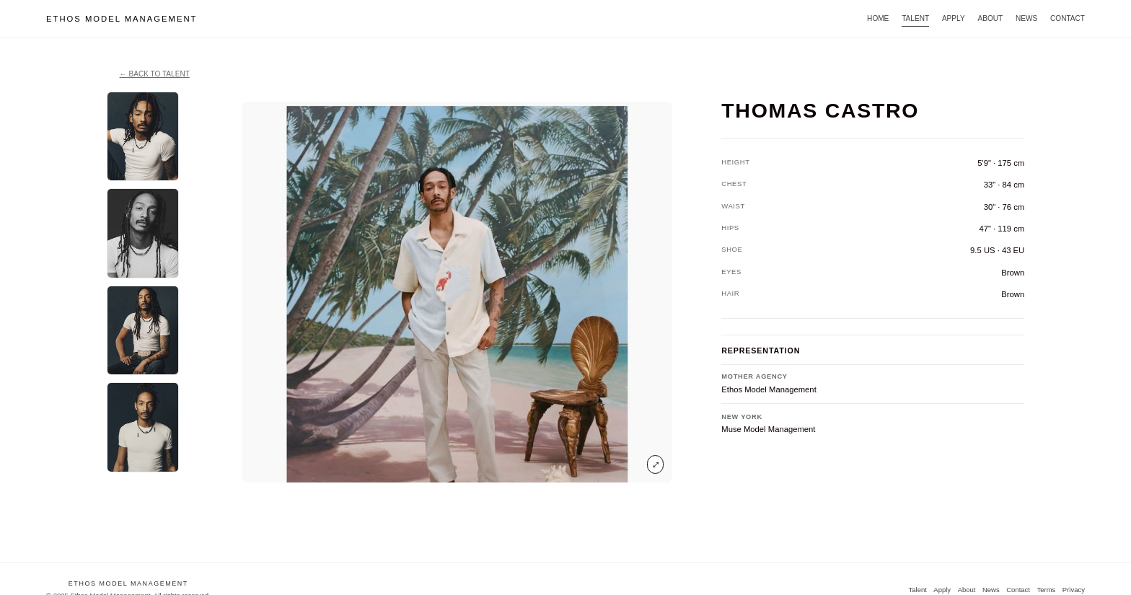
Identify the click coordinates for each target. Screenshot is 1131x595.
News (1026, 18)
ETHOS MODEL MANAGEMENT (121, 18)
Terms (1046, 590)
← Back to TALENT (155, 74)
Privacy (1073, 590)
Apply (953, 18)
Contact (1067, 18)
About (990, 18)
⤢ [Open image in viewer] (656, 464)
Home (878, 18)
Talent (915, 18)
